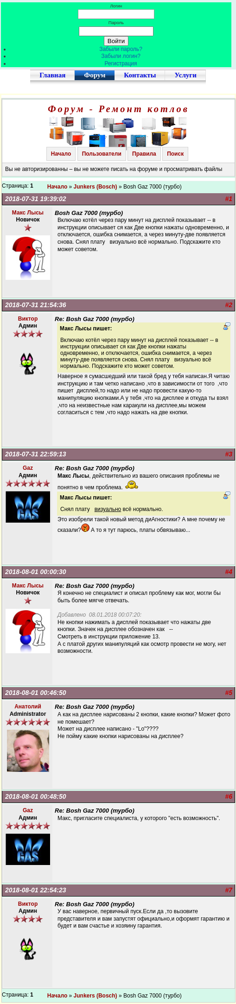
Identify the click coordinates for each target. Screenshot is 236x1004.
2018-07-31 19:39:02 (35, 198)
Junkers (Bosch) (95, 186)
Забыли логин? (120, 56)
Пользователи (101, 154)
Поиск (175, 154)
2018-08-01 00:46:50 (35, 692)
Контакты (140, 75)
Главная (52, 75)
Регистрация (120, 63)
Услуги (185, 75)
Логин (116, 5)
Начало (61, 154)
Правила (144, 154)
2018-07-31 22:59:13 (35, 454)
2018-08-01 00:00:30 (35, 571)
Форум (94, 75)
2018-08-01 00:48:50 (35, 796)
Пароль (116, 22)
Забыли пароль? (120, 49)
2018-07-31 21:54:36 (35, 305)
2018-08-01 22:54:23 (35, 890)
